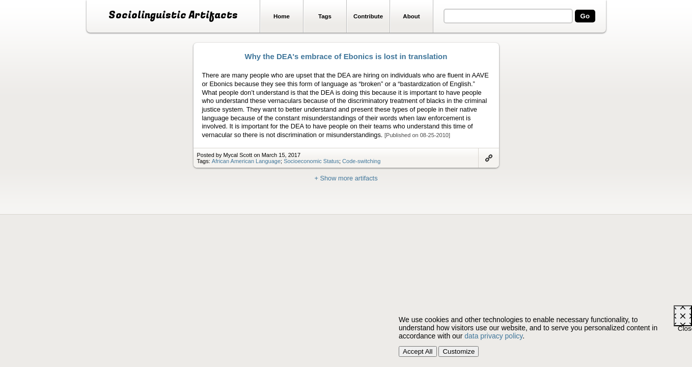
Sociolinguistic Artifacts (173, 15)
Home (281, 16)
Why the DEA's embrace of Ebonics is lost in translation (346, 56)
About (411, 16)
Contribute (368, 16)
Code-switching (361, 161)
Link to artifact (488, 158)
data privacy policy (493, 336)
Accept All (418, 351)
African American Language (246, 161)
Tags (324, 16)
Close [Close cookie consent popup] (685, 325)
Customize (458, 351)
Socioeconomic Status (311, 161)
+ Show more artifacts (345, 178)
